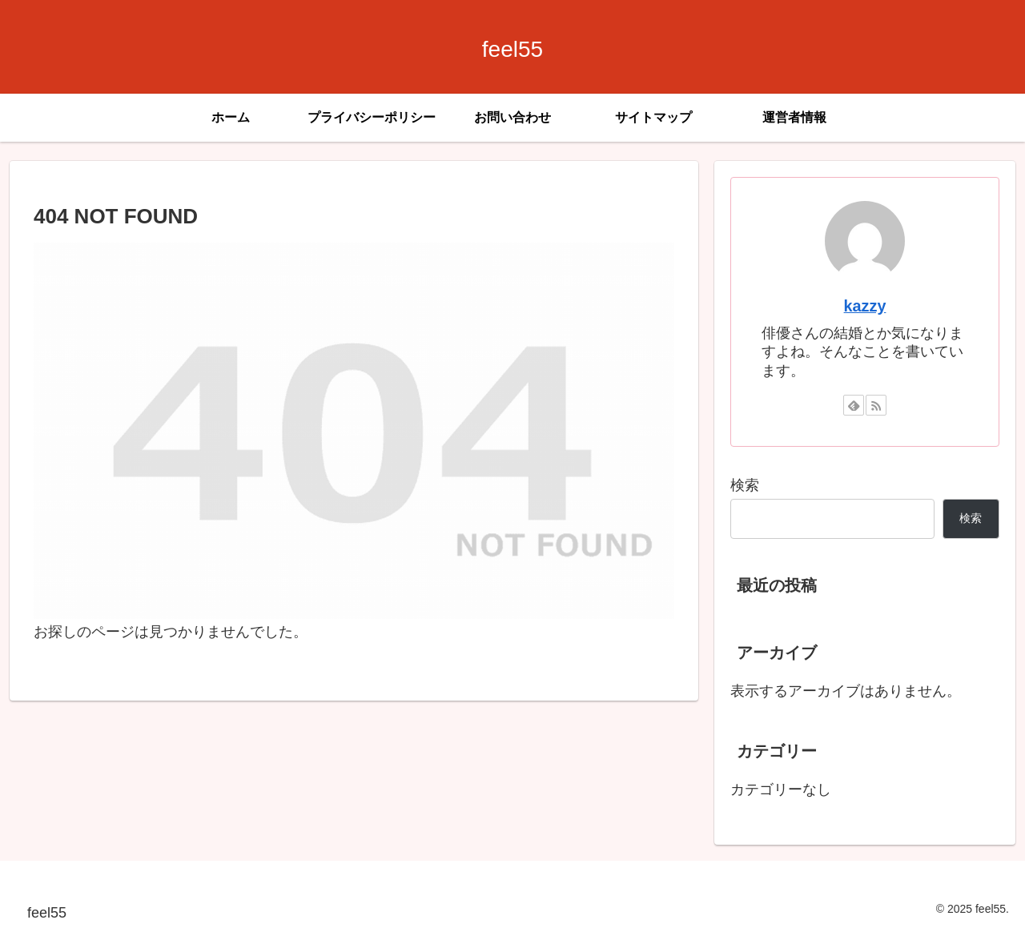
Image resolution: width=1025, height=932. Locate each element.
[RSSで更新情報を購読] (876, 405)
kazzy (865, 306)
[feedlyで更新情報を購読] (853, 405)
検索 (744, 485)
